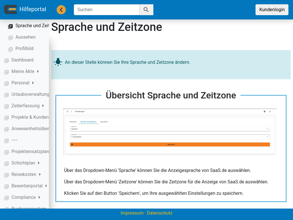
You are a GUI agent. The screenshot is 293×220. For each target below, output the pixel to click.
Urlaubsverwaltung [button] (32, 94)
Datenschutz (160, 213)
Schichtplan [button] (25, 163)
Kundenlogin (272, 9)
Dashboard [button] (22, 60)
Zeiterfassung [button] (27, 105)
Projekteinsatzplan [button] (32, 151)
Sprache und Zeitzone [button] (37, 25)
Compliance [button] (25, 197)
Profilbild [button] (24, 48)
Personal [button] (22, 83)
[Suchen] (106, 9)
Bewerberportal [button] (29, 186)
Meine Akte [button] (25, 71)
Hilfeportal (24, 9)
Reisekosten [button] (26, 174)
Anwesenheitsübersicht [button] (35, 128)
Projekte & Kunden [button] (32, 117)
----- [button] (14, 140)
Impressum (132, 213)
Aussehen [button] (25, 37)
